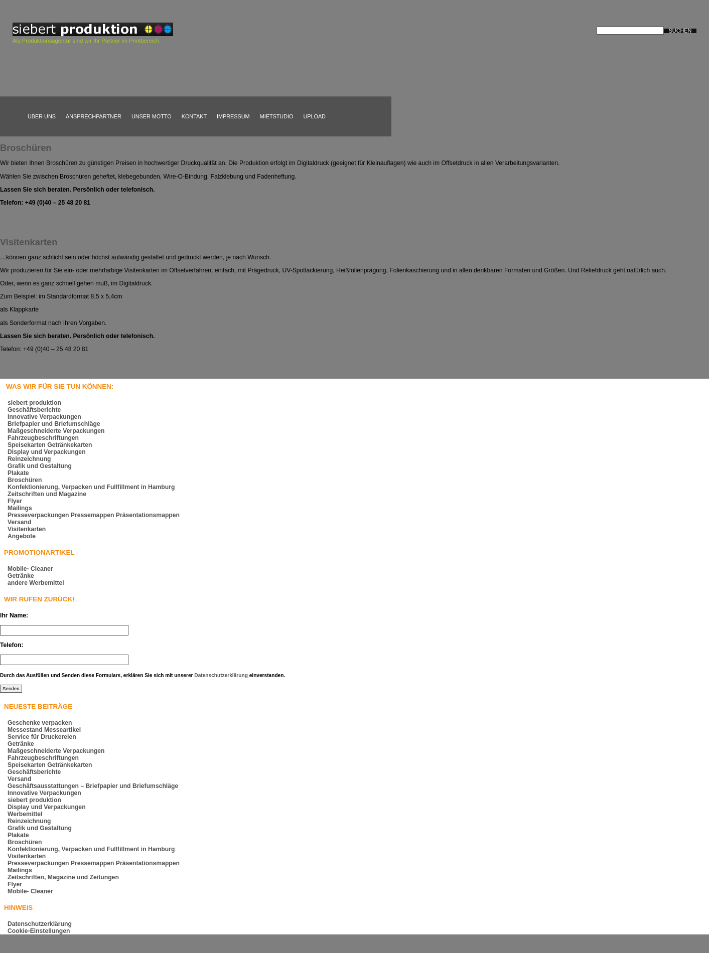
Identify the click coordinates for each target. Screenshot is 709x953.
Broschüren (26, 147)
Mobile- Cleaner (30, 568)
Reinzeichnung (29, 458)
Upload (314, 116)
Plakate (18, 472)
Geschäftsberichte (34, 409)
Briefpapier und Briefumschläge (54, 423)
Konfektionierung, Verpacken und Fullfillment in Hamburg (91, 487)
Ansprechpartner (93, 116)
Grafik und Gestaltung (40, 465)
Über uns (42, 116)
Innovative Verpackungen (44, 416)
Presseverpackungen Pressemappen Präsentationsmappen (94, 515)
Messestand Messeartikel (44, 729)
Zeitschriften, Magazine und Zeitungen (63, 877)
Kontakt (194, 116)
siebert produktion (34, 402)
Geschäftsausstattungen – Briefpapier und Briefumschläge (93, 785)
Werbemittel (25, 814)
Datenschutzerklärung (221, 675)
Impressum (233, 116)
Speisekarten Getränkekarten (50, 444)
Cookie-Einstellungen (39, 930)
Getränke (21, 575)
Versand (19, 522)
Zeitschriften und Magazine (47, 494)
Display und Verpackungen (47, 451)
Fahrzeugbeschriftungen (43, 437)
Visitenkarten (28, 242)
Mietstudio (277, 116)
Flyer (15, 501)
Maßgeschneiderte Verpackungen (56, 430)
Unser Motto (151, 116)
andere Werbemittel (36, 582)
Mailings (20, 508)
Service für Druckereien (42, 736)
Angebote (22, 536)
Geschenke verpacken (40, 722)
